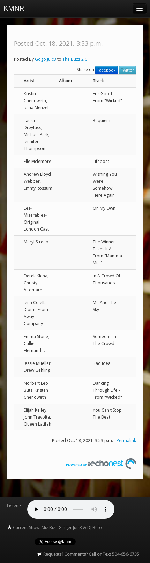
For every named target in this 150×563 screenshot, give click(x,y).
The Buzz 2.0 (74, 59)
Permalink (126, 440)
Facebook (106, 70)
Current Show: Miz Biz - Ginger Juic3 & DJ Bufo (54, 528)
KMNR (13, 8)
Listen (14, 506)
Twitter (127, 70)
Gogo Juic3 (45, 59)
